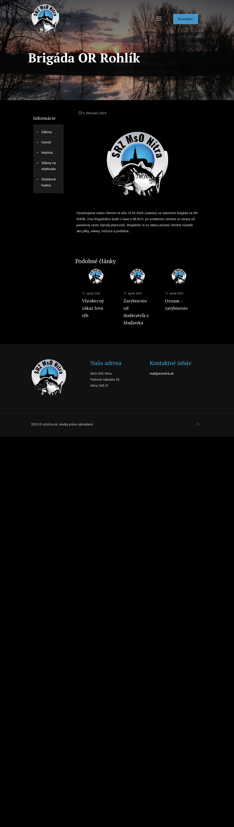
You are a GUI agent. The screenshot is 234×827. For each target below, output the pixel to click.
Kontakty (185, 19)
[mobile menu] (159, 19)
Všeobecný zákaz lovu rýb (93, 308)
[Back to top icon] (198, 424)
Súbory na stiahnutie (48, 166)
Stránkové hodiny (48, 182)
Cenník (46, 142)
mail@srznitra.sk (161, 373)
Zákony (46, 132)
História (47, 152)
